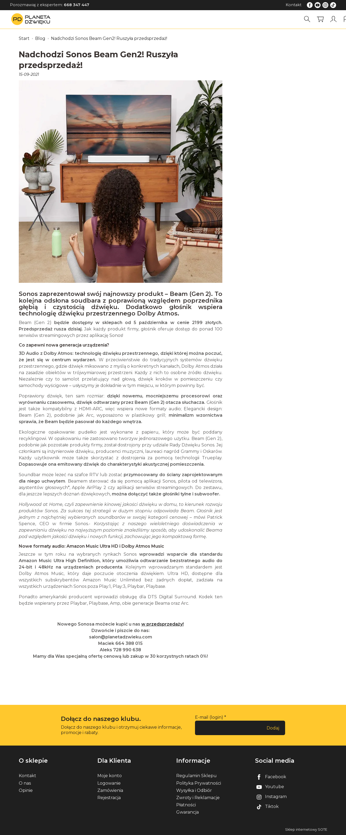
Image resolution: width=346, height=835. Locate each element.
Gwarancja (187, 812)
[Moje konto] (333, 19)
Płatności (186, 804)
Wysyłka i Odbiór (194, 790)
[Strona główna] (32, 19)
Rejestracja (109, 797)
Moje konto (109, 775)
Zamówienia (110, 790)
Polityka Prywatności (198, 783)
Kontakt (293, 4)
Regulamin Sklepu (196, 775)
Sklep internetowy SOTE (306, 830)
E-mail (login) (209, 717)
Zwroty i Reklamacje (198, 797)
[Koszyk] (320, 19)
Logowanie (109, 783)
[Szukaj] (307, 19)
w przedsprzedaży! (162, 624)
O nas (25, 783)
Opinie (26, 790)
